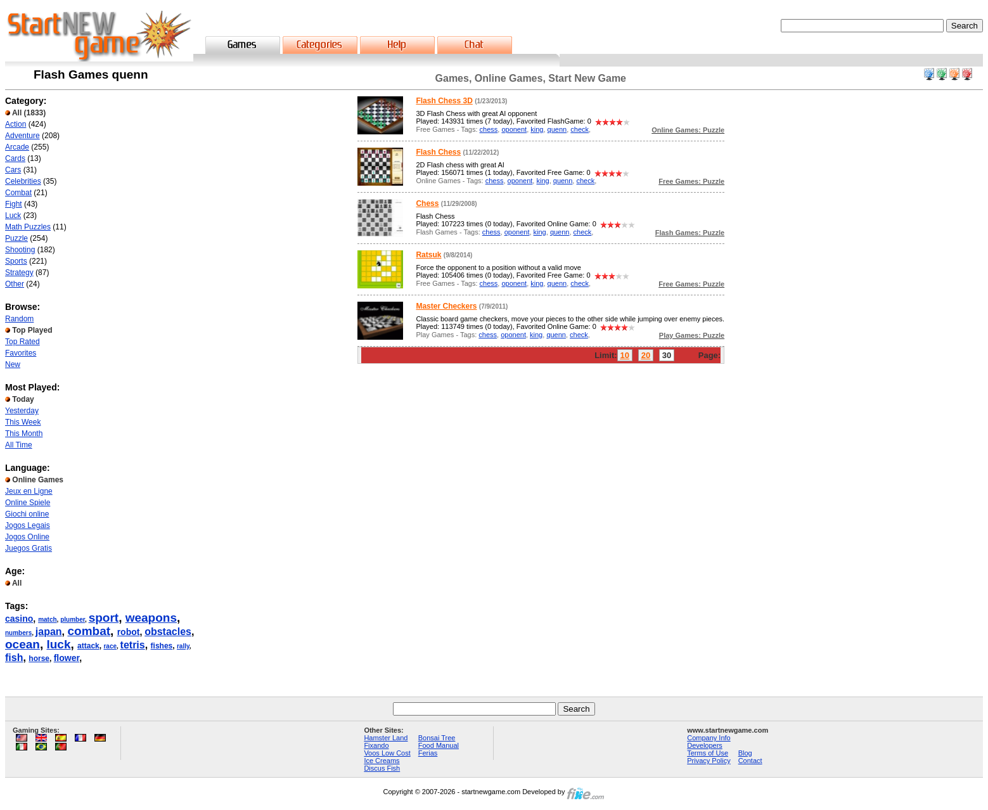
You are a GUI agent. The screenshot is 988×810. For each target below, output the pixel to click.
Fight (13, 204)
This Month (23, 433)
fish (14, 657)
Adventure (22, 135)
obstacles (167, 631)
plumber (72, 619)
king (536, 129)
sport (104, 617)
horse (39, 658)
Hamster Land (385, 738)
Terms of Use (707, 753)
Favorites (20, 353)
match (47, 619)
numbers (18, 632)
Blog (745, 753)
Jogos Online (27, 536)
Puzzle (16, 238)
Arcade (17, 147)
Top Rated (22, 341)
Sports (16, 261)
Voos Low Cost (387, 753)
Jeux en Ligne (29, 491)
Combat (18, 192)
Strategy (19, 272)
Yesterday (22, 410)
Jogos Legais (27, 525)
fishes (162, 645)
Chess (427, 203)
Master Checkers (446, 306)
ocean (22, 644)
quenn (557, 129)
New (12, 364)
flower (66, 658)
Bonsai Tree (437, 738)
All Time (18, 444)
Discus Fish (382, 768)
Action (15, 124)
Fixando (376, 745)
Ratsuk (428, 254)
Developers (704, 745)
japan (48, 631)
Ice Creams (381, 760)
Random (19, 318)
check (579, 129)
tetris (132, 645)
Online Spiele (27, 502)
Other (14, 284)
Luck (13, 215)
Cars (13, 169)
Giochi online (27, 514)
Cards (15, 158)
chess (489, 129)
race (110, 646)
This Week (23, 422)
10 (624, 355)
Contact (750, 760)
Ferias (428, 753)
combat (88, 631)
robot (128, 632)
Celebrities (23, 181)
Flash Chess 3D (444, 100)
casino (19, 619)
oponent (514, 129)
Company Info (708, 738)
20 (645, 355)
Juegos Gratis (28, 548)
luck (58, 644)
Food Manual (438, 745)
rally (183, 646)
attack (88, 645)
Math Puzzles (28, 226)
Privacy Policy (708, 760)
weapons (151, 617)
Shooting (20, 249)
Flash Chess (438, 152)
